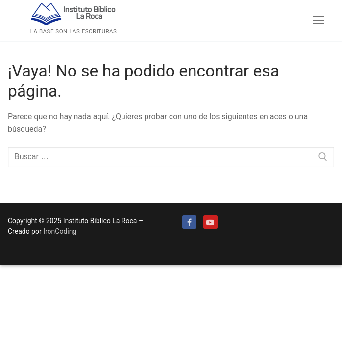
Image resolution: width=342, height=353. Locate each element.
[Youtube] (210, 222)
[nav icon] (318, 20)
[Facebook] (189, 222)
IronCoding (59, 231)
